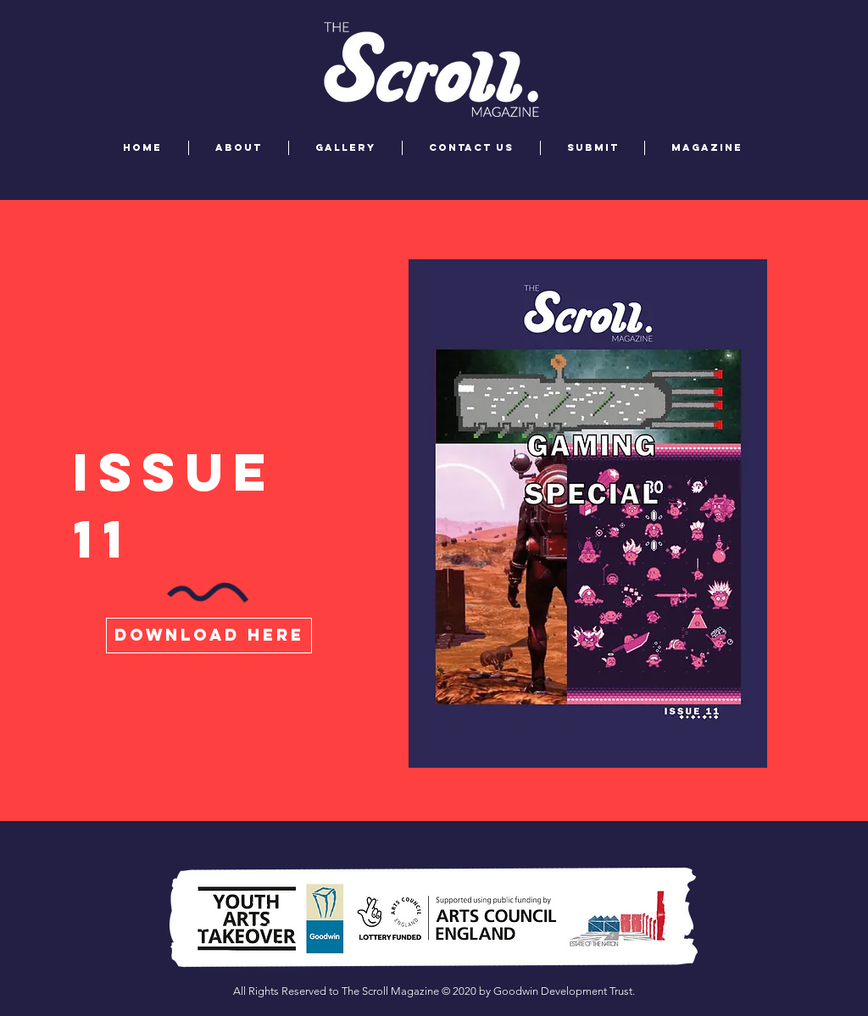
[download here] (209, 635)
